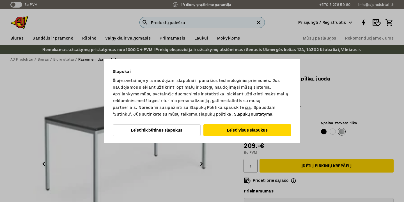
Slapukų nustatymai (254, 114)
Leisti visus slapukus (247, 130)
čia (248, 107)
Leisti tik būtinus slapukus (156, 130)
